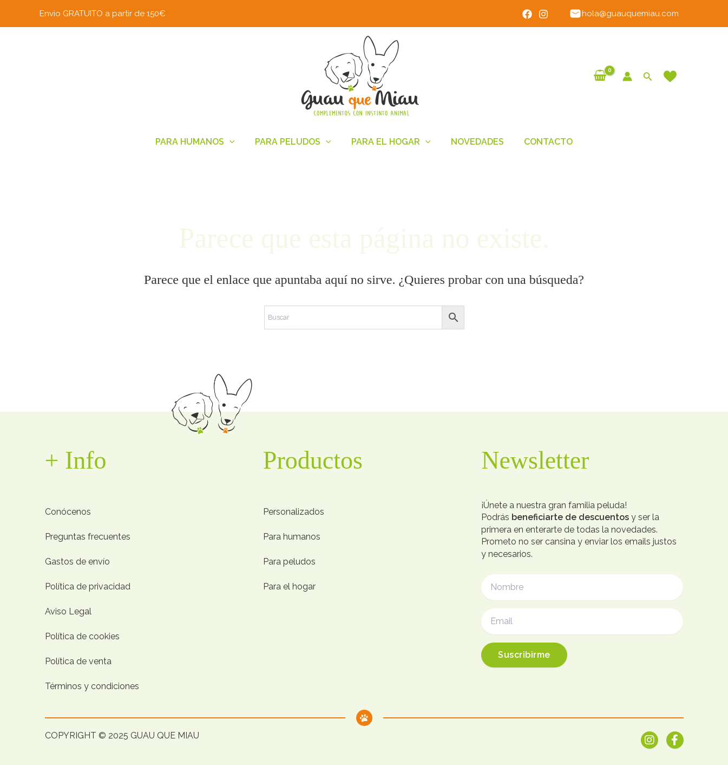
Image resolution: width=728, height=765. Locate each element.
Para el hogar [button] (391, 142)
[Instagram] (547, 14)
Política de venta (78, 661)
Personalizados (293, 512)
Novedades (474, 142)
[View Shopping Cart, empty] (600, 76)
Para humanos (291, 536)
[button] (648, 76)
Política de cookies (82, 636)
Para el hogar (289, 586)
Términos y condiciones (92, 686)
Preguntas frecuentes (87, 536)
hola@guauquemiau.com (626, 13)
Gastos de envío (77, 561)
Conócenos (68, 512)
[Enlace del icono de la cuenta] (627, 76)
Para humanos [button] (201, 142)
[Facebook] (531, 14)
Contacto (542, 142)
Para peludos (289, 561)
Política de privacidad (87, 586)
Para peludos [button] (296, 142)
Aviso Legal (68, 611)
